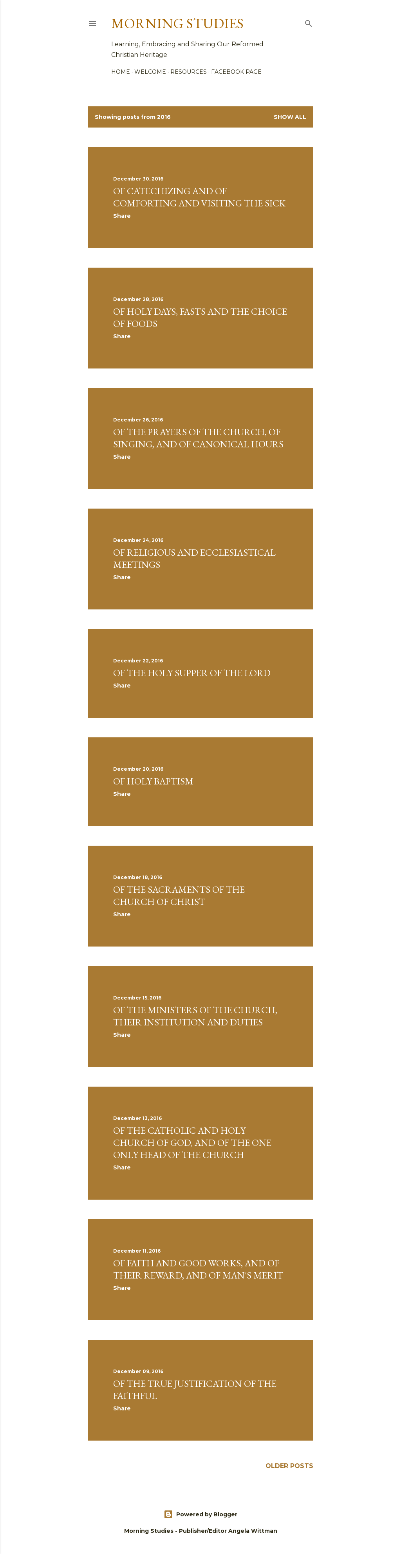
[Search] (308, 22)
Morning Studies (177, 23)
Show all (290, 116)
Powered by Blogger (200, 1514)
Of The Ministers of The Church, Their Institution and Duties (195, 1016)
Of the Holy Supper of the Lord (192, 673)
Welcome (150, 71)
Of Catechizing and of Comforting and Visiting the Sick (199, 197)
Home (120, 71)
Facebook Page (236, 71)
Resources (188, 71)
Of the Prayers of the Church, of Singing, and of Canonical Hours (198, 438)
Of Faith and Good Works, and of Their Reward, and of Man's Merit (198, 1269)
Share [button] (122, 215)
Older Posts (289, 1466)
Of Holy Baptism (153, 781)
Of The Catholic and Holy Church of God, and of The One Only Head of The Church (192, 1142)
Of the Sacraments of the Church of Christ (179, 895)
